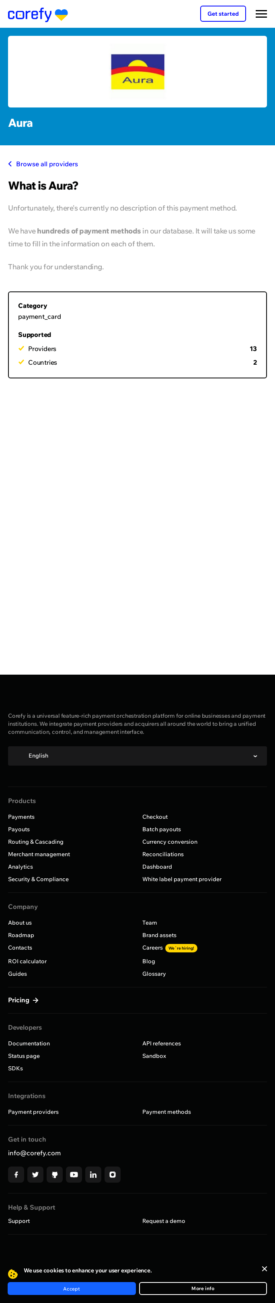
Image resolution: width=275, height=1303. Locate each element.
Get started (223, 13)
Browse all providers (43, 164)
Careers (169, 947)
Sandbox (154, 1055)
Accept (71, 1289)
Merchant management (39, 854)
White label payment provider (182, 879)
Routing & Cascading (36, 841)
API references (161, 1043)
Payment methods (166, 1111)
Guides (17, 973)
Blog (148, 961)
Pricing (19, 1000)
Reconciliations (163, 854)
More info (202, 1288)
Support (19, 1221)
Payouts (19, 829)
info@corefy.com (34, 1153)
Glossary (154, 973)
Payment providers (33, 1111)
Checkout (155, 816)
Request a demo (163, 1221)
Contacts (20, 947)
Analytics (20, 866)
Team (149, 922)
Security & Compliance (38, 879)
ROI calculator (27, 961)
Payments (21, 816)
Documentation (29, 1043)
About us (20, 922)
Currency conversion (169, 841)
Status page (24, 1055)
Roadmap (21, 935)
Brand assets (159, 935)
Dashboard (157, 866)
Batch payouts (161, 829)
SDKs (15, 1068)
